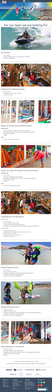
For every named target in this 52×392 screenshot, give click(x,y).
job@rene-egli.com (41, 363)
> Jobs (4, 384)
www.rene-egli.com (30, 384)
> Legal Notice (5, 385)
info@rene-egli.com (30, 382)
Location (15, 388)
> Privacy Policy (6, 386)
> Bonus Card (5, 382)
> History (4, 381)
